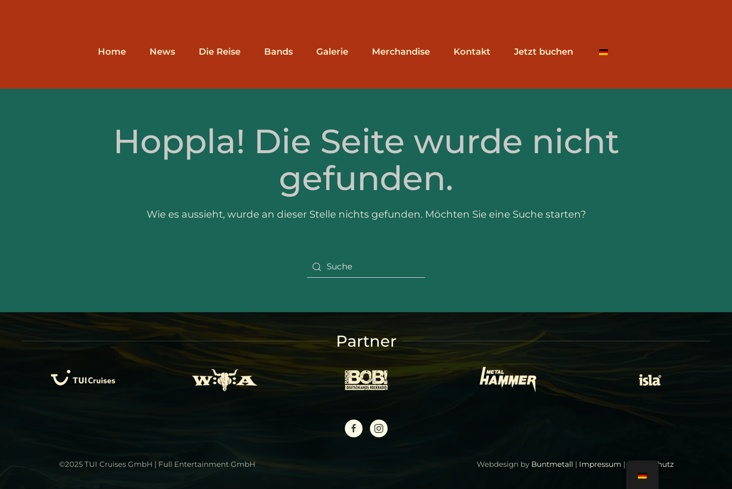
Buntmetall (552, 464)
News (162, 51)
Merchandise (401, 51)
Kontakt (472, 51)
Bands (278, 51)
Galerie (332, 51)
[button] (603, 52)
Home (112, 51)
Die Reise (220, 51)
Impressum (600, 464)
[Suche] (366, 267)
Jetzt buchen (543, 51)
